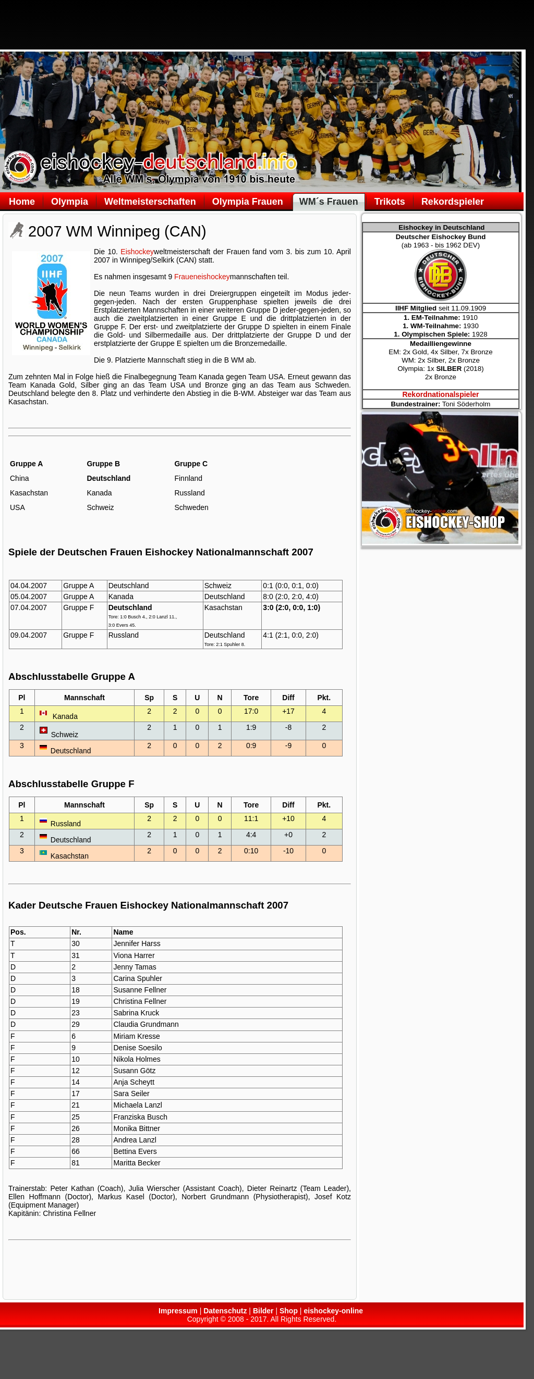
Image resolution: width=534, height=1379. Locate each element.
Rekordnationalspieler (440, 394)
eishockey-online (333, 1311)
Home (22, 201)
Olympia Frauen (247, 201)
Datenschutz (225, 1311)
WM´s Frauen (328, 201)
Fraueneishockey (202, 276)
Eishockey (137, 251)
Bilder (263, 1311)
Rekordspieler (452, 201)
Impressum (178, 1311)
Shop (289, 1311)
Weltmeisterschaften (150, 201)
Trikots (389, 201)
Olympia (69, 201)
